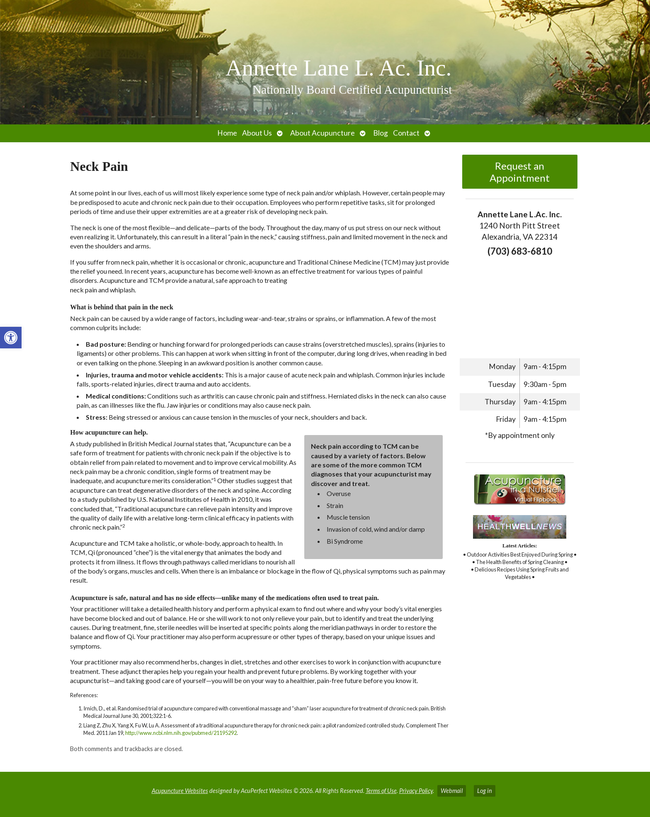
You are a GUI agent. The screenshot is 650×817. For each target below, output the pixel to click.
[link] (11, 337)
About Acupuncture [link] (322, 133)
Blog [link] (380, 133)
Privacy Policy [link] (416, 790)
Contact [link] (406, 133)
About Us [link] (257, 133)
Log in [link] (484, 790)
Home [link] (227, 133)
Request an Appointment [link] (520, 172)
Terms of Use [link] (381, 790)
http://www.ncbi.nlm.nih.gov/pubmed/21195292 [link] (181, 732)
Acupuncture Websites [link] (180, 790)
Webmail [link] (452, 790)
